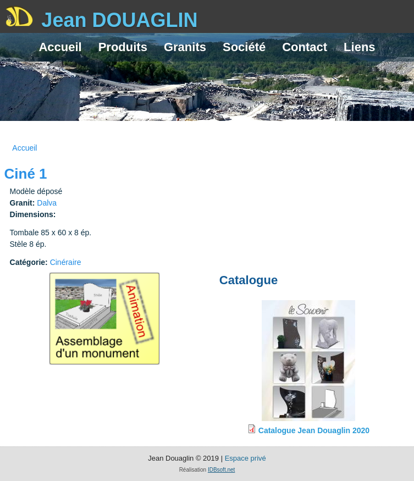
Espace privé (245, 458)
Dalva (47, 202)
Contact (304, 47)
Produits (122, 47)
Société (244, 47)
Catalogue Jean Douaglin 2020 (313, 430)
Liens (359, 47)
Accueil (59, 47)
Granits (185, 47)
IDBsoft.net (221, 470)
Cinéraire (65, 262)
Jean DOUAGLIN (119, 20)
